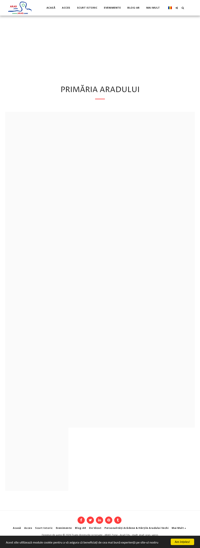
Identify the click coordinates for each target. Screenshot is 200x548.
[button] (176, 7)
